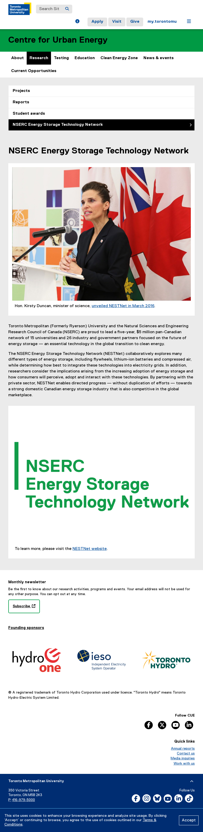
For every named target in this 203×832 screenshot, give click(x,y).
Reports (21, 102)
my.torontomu (162, 22)
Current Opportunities (33, 71)
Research (39, 58)
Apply (97, 22)
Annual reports (183, 748)
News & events (158, 58)
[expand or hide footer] (192, 781)
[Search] (67, 9)
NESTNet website (89, 549)
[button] (77, 22)
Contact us (186, 753)
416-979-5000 (23, 800)
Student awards (29, 114)
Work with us (184, 763)
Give (134, 22)
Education (85, 58)
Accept (189, 820)
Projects (21, 91)
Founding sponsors (26, 628)
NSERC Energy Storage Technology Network (58, 125)
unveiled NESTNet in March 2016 (123, 306)
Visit (116, 22)
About (17, 58)
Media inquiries (183, 758)
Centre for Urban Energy (57, 40)
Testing (61, 58)
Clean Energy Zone (119, 58)
